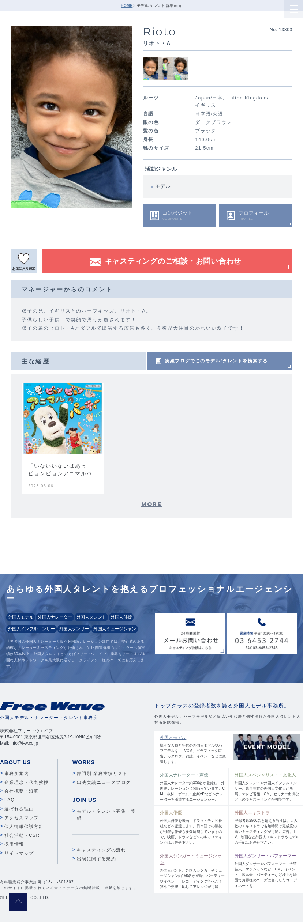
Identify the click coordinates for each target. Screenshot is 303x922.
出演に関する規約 (96, 858)
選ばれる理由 (19, 809)
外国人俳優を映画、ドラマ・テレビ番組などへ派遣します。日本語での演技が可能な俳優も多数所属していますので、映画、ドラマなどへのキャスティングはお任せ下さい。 (192, 826)
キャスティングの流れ (101, 850)
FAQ (9, 799)
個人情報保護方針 (24, 826)
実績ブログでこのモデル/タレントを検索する (216, 360)
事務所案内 (16, 773)
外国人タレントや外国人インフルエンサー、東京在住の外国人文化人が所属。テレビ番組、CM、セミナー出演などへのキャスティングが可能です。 (267, 786)
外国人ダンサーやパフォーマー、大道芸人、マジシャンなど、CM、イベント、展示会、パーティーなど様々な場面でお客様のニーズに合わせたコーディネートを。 (267, 870)
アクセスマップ (21, 817)
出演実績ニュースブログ (104, 782)
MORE (151, 503)
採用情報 (14, 844)
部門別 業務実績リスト (102, 773)
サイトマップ (19, 853)
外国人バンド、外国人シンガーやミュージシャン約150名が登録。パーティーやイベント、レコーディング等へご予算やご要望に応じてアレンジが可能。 (192, 871)
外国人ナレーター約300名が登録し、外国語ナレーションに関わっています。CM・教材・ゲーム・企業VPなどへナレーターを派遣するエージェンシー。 (192, 786)
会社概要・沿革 (21, 791)
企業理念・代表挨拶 (26, 782)
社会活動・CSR (22, 835)
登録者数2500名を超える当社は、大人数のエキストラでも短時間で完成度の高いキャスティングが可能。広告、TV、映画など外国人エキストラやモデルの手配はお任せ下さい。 (267, 826)
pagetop (18, 902)
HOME (126, 6)
